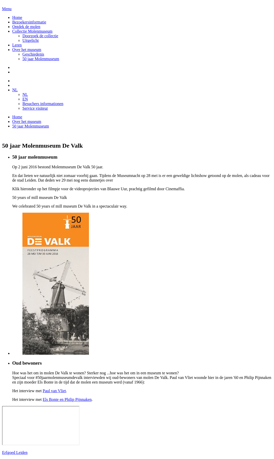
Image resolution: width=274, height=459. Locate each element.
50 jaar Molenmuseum (40, 59)
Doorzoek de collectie (40, 36)
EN (25, 99)
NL (15, 90)
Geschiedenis (33, 54)
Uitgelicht (30, 40)
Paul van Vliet (54, 391)
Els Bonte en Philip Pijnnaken (67, 399)
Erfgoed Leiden (15, 452)
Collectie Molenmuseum (32, 31)
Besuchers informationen (42, 103)
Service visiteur (35, 108)
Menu (6, 9)
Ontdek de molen (26, 26)
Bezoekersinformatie (29, 22)
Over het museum (26, 49)
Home (17, 17)
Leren (17, 45)
